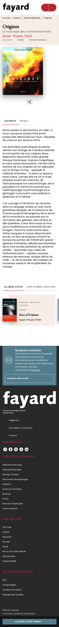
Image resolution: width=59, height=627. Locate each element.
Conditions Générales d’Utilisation (19, 613)
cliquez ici (35, 370)
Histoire (16, 18)
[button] (20, 40)
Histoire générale (32, 18)
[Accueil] (16, 7)
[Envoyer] (50, 378)
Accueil (6, 18)
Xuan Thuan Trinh (17, 36)
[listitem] (5, 449)
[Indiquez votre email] (25, 378)
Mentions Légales (11, 610)
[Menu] (48, 7)
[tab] (10, 121)
